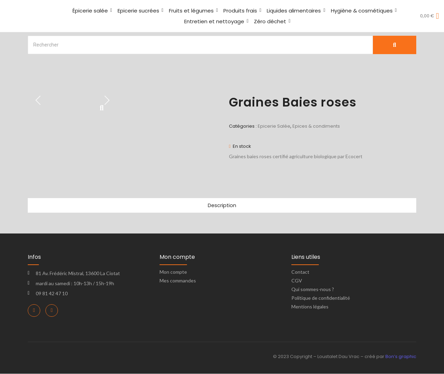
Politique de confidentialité (320, 298)
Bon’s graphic (400, 357)
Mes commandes (178, 281)
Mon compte (173, 272)
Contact (300, 272)
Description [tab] (222, 205)
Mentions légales (309, 307)
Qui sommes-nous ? (312, 289)
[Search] (200, 45)
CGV (296, 281)
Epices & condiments (316, 126)
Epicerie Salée (274, 126)
